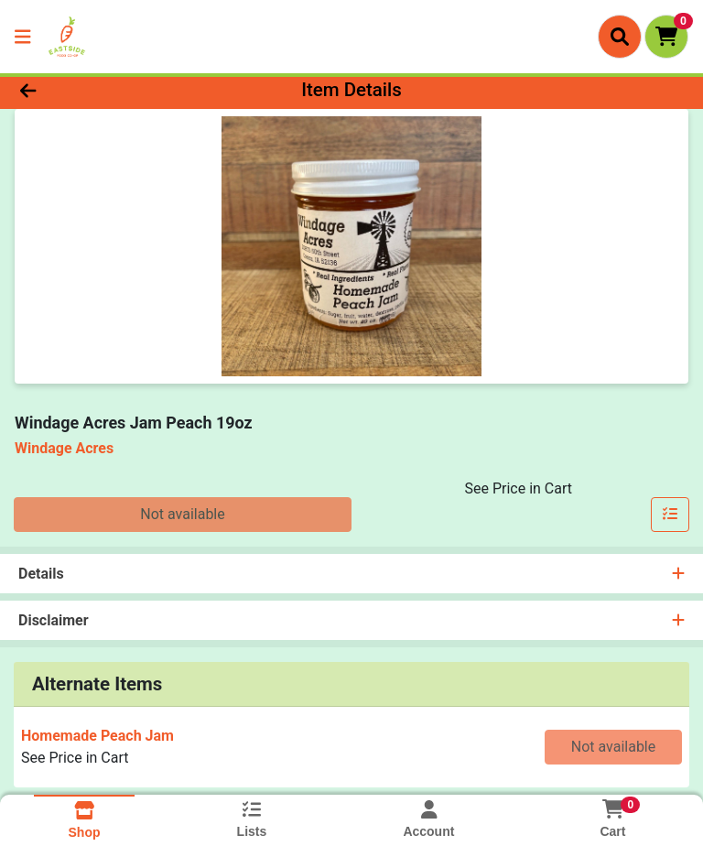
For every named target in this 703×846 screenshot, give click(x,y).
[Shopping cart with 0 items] (666, 37)
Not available (182, 514)
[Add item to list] (670, 514)
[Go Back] (99, 90)
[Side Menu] (23, 37)
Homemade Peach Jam (97, 735)
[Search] (620, 36)
